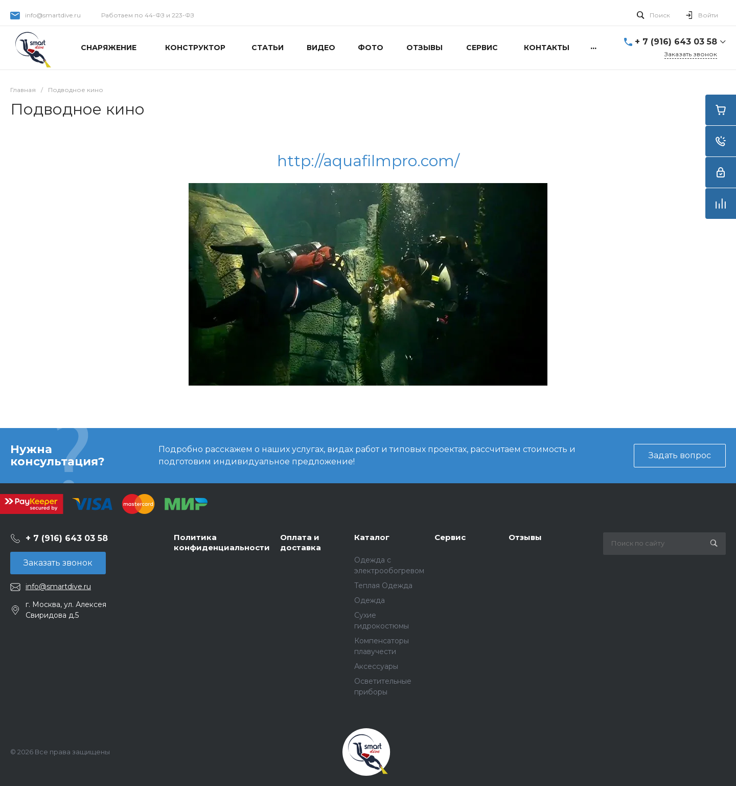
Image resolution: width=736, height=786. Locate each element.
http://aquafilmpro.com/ (368, 161)
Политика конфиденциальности (222, 542)
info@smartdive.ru (53, 15)
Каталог (371, 537)
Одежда (369, 600)
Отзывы (525, 537)
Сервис (450, 537)
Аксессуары (376, 666)
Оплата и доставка (300, 542)
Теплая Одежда (383, 585)
